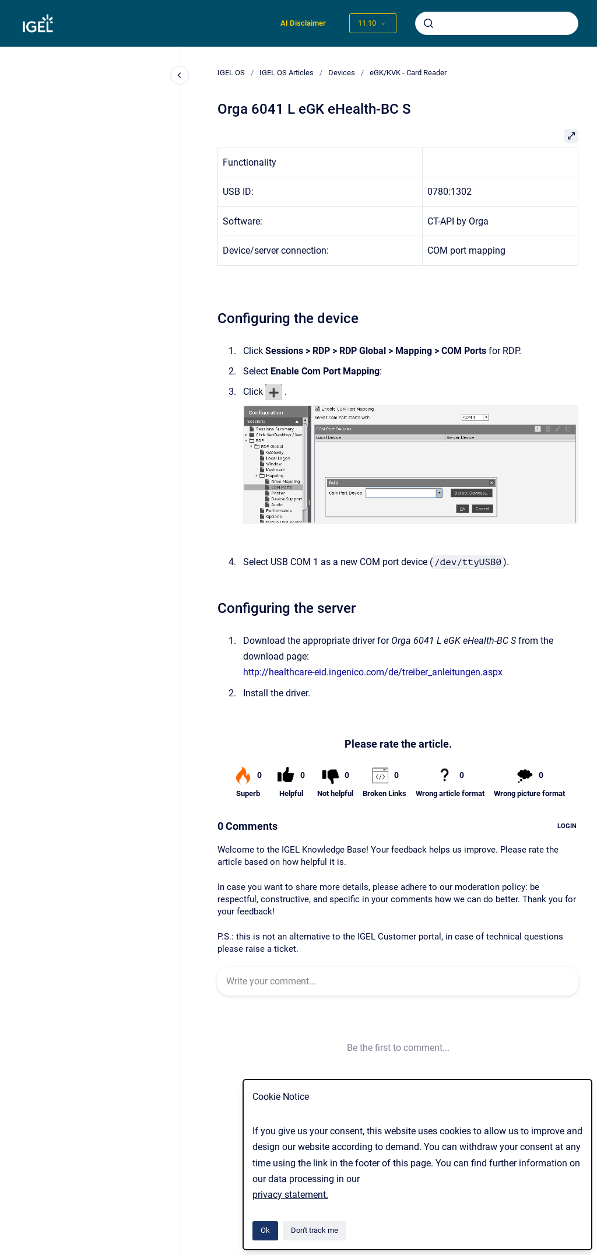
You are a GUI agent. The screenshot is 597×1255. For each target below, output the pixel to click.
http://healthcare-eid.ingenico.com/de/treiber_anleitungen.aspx (373, 672)
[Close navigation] (179, 75)
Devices (341, 72)
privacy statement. (290, 1194)
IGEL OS (231, 72)
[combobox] (497, 23)
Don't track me (314, 1230)
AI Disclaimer (303, 23)
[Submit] (428, 23)
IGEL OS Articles (286, 72)
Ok (265, 1230)
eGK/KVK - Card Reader (408, 72)
